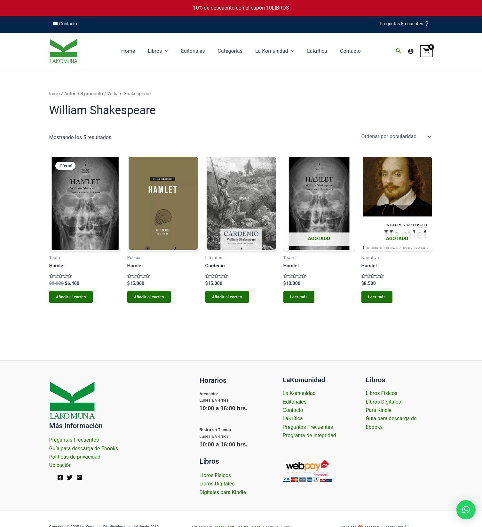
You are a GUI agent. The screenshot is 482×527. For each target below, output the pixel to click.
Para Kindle (379, 410)
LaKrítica (312, 51)
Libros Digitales (217, 484)
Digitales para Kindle (223, 492)
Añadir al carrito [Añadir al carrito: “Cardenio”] (227, 297)
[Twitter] (70, 477)
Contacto (342, 51)
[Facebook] (60, 477)
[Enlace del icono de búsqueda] (398, 51)
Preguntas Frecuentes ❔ (405, 23)
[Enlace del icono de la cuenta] (411, 51)
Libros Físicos (215, 475)
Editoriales (196, 51)
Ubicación (60, 465)
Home (136, 51)
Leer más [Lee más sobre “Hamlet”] (298, 297)
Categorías (230, 51)
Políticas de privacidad (75, 457)
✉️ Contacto (64, 23)
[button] (466, 509)
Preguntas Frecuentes (74, 440)
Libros (163, 51)
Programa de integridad (309, 435)
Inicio (54, 94)
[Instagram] (79, 477)
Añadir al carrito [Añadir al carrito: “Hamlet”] (71, 297)
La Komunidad (272, 51)
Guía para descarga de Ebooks (83, 448)
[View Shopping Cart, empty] (426, 51)
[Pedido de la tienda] (396, 136)
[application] (170, 51)
